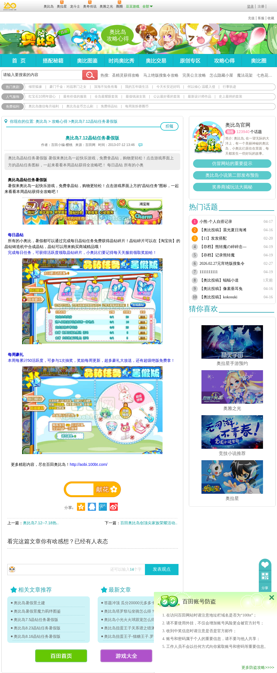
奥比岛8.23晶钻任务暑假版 (37, 628)
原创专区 (190, 60)
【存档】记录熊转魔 (217, 255)
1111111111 (208, 272)
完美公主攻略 (194, 75)
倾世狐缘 (35, 87)
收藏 (270, 18)
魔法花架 (245, 75)
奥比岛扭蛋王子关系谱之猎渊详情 (133, 628)
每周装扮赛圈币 (137, 106)
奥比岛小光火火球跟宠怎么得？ (131, 619)
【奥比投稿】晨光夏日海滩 (223, 230)
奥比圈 (258, 60)
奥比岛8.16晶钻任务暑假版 (37, 636)
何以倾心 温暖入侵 (201, 87)
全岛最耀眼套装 (106, 96)
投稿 (169, 126)
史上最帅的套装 (230, 96)
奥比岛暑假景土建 (29, 603)
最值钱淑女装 (136, 96)
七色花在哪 (266, 75)
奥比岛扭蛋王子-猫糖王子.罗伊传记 (133, 636)
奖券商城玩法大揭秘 (232, 187)
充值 (251, 18)
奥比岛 (36, 38)
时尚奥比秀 (121, 60)
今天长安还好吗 (168, 87)
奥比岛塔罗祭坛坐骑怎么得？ (129, 611)
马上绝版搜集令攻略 (161, 75)
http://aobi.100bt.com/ (88, 464)
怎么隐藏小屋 (221, 75)
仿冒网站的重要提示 (232, 163)
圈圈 (230, 131)
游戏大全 (126, 656)
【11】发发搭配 (213, 238)
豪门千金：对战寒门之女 (68, 87)
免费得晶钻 (109, 106)
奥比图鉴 (87, 60)
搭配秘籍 (53, 60)
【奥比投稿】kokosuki (218, 297)
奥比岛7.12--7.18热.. (41, 523)
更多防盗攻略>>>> (257, 667)
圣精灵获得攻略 (125, 75)
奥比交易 (155, 60)
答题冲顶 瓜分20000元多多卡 (129, 603)
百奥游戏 (10, 6)
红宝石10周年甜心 (42, 96)
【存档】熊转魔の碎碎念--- (223, 247)
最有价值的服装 (75, 96)
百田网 (31, 6)
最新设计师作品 (199, 96)
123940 (243, 131)
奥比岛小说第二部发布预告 (232, 175)
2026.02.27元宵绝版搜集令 (222, 263)
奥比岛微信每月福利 (44, 106)
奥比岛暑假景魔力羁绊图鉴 (37, 611)
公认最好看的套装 (166, 96)
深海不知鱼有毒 (106, 87)
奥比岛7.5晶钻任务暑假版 (36, 619)
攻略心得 (224, 60)
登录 (250, 6)
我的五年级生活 (137, 87)
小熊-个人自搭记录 (215, 221)
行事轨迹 (229, 87)
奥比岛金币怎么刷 (79, 106)
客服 (261, 18)
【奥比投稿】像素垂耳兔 (221, 289)
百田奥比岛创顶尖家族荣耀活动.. (148, 523)
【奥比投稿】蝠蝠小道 (219, 280)
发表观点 (162, 569)
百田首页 (61, 656)
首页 (18, 60)
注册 (261, 6)
